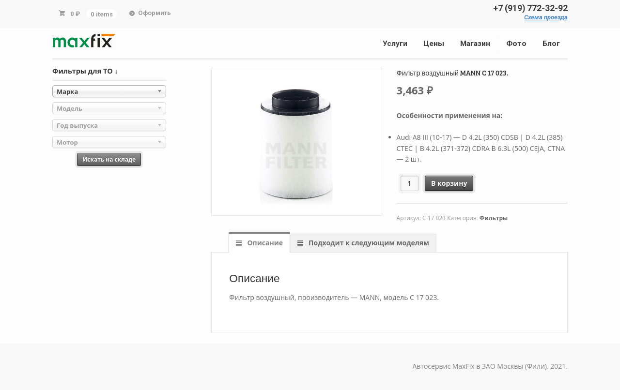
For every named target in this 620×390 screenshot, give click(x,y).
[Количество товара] (409, 183)
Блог (551, 43)
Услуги (395, 43)
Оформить (154, 12)
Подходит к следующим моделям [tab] (368, 242)
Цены (433, 43)
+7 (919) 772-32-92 (530, 8)
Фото (516, 43)
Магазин (475, 43)
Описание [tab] (264, 242)
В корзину (449, 183)
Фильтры (494, 218)
